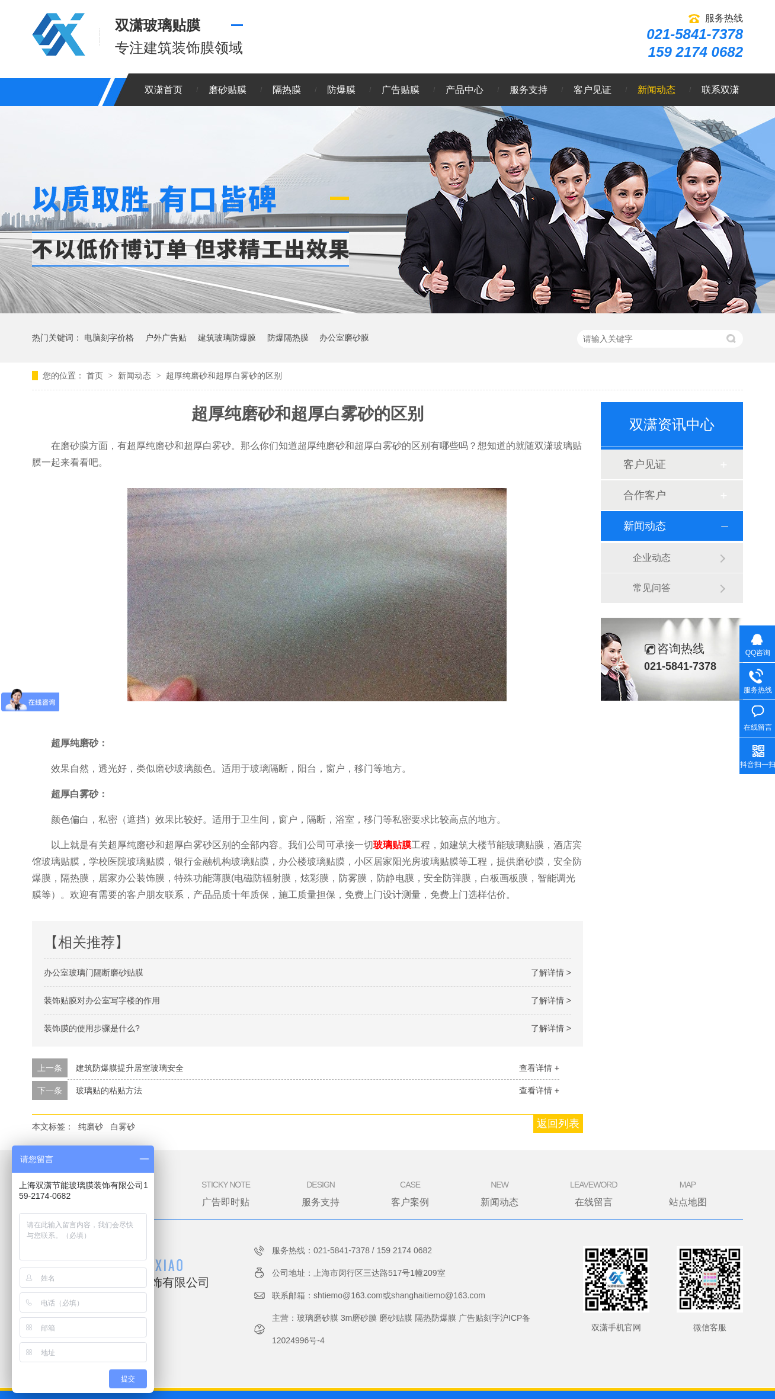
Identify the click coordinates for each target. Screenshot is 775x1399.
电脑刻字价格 (109, 337)
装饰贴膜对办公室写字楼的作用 (102, 1000)
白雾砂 (122, 1126)
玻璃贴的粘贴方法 (109, 1090)
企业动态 (652, 558)
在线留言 (593, 1193)
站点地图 (688, 1193)
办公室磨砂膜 (344, 337)
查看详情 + (539, 1068)
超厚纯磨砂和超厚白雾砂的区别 (224, 375)
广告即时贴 (225, 1193)
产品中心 (464, 90)
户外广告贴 (166, 337)
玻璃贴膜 (392, 845)
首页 (96, 375)
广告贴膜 (400, 90)
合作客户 (644, 495)
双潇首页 (163, 90)
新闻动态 (656, 90)
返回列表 (558, 1124)
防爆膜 (341, 90)
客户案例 (410, 1193)
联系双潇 (720, 90)
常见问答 (652, 588)
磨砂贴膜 (227, 90)
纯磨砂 (90, 1126)
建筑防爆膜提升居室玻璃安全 (130, 1068)
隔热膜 (287, 90)
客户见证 (592, 90)
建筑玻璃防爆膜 (227, 337)
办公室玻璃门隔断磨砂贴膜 (93, 972)
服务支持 (528, 90)
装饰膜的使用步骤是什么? (92, 1028)
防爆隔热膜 (288, 337)
